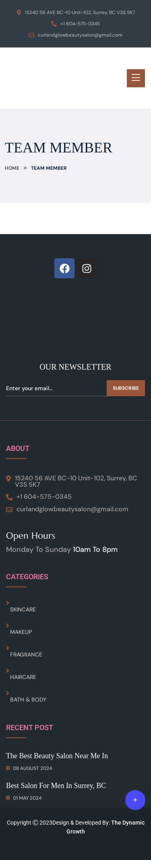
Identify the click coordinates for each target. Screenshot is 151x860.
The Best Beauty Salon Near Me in (57, 756)
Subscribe (126, 388)
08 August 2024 (29, 768)
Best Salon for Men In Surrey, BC (56, 786)
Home (12, 168)
